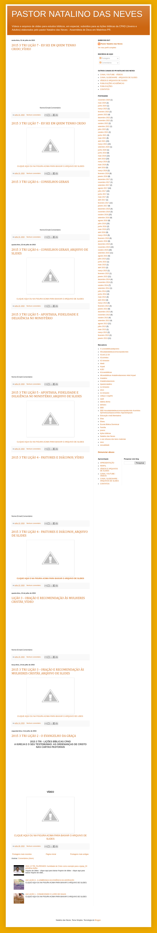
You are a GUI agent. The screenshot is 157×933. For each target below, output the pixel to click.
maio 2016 (102, 229)
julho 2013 (102, 326)
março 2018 (102, 171)
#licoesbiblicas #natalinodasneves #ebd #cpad (118, 375)
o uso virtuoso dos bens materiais (113, 439)
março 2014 (102, 303)
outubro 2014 (103, 285)
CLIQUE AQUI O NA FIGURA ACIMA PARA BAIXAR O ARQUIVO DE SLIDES (50, 578)
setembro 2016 (103, 218)
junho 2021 (102, 135)
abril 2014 (102, 300)
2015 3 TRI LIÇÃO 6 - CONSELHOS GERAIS (40, 182)
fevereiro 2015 (103, 273)
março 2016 (102, 235)
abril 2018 (102, 168)
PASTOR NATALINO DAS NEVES (77, 14)
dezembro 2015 (104, 244)
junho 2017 (102, 194)
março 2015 (102, 271)
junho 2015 (102, 262)
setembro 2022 (103, 126)
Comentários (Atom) (26, 858)
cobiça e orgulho (106, 396)
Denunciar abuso (106, 452)
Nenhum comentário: (34, 115)
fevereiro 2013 (103, 335)
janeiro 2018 (102, 176)
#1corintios (104, 358)
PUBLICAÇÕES (106, 86)
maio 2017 (102, 197)
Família (103, 427)
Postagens (105, 58)
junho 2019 (102, 153)
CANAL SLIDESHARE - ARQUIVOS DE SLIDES (118, 77)
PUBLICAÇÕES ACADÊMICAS (112, 83)
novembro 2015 (104, 247)
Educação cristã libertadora (110, 416)
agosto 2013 (102, 324)
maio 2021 (102, 138)
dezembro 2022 (104, 118)
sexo (102, 442)
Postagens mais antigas (79, 854)
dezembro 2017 (104, 179)
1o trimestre (104, 387)
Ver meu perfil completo (107, 48)
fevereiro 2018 (103, 173)
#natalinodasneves (107, 381)
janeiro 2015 (102, 276)
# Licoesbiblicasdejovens (109, 349)
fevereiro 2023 (103, 112)
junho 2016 (102, 226)
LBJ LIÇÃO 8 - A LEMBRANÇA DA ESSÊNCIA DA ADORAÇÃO (49, 880)
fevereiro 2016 (103, 238)
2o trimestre (104, 393)
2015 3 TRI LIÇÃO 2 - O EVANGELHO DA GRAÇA (44, 736)
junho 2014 (102, 294)
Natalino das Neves (107, 436)
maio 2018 (102, 165)
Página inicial (51, 854)
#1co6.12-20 (105, 355)
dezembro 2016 (104, 209)
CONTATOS (104, 89)
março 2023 (102, 109)
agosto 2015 (102, 256)
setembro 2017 (103, 185)
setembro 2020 (103, 147)
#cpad (102, 367)
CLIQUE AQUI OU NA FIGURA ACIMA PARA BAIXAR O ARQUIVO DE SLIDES (50, 166)
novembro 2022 (104, 120)
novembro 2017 (104, 182)
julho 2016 (102, 224)
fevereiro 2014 (103, 306)
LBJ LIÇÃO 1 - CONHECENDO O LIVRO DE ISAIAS (45, 894)
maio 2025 (102, 103)
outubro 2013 (103, 318)
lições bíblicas (105, 433)
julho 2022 (102, 129)
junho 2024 (102, 106)
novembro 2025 (104, 100)
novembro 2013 (104, 315)
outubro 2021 (103, 132)
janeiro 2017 (102, 206)
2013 (102, 390)
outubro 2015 (103, 250)
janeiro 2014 (102, 309)
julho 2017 (102, 191)
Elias (102, 419)
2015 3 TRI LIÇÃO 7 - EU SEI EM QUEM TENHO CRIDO (49, 123)
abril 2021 (102, 141)
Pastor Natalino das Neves (112, 44)
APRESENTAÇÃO (107, 463)
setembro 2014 (103, 288)
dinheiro (103, 405)
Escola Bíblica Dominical (109, 424)
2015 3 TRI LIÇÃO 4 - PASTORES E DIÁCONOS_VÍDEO (48, 457)
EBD (102, 408)
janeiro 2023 (102, 115)
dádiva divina (105, 402)
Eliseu (102, 422)
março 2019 (102, 162)
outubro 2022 (103, 123)
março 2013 (102, 332)
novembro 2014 (104, 282)
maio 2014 (102, 297)
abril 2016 (102, 232)
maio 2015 (102, 265)
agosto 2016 (102, 221)
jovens (102, 430)
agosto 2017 (102, 188)
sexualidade (104, 445)
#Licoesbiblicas (106, 372)
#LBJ (102, 369)
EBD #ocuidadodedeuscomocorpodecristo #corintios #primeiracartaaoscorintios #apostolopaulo (120, 412)
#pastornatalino (106, 384)
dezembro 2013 (104, 312)
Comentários (105, 63)
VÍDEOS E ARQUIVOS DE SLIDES (113, 81)
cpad (102, 399)
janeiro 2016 (102, 241)
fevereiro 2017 (103, 203)
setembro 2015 (103, 253)
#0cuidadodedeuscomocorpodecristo (114, 352)
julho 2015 (102, 259)
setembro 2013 (103, 321)
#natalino (103, 378)
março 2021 (102, 144)
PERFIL (103, 466)
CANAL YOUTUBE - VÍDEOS (111, 75)
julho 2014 (102, 291)
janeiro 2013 (102, 338)
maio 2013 (102, 329)
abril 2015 (102, 268)
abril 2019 (102, 159)
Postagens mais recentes (22, 854)
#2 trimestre (104, 361)
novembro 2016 (104, 212)
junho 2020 (102, 150)
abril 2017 (102, 200)
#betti (102, 364)
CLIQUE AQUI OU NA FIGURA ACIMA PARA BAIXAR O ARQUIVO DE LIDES (50, 716)
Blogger (98, 920)
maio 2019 (102, 156)
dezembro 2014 (104, 279)
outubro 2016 (103, 215)
